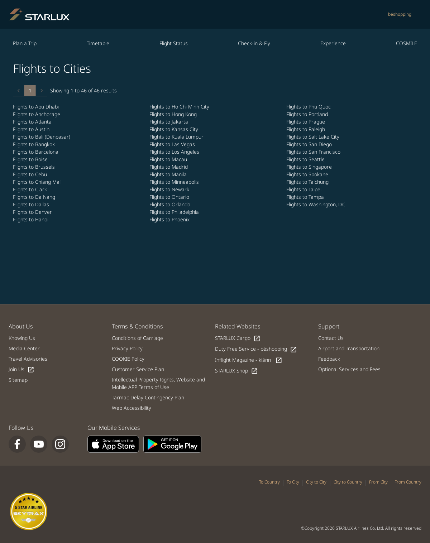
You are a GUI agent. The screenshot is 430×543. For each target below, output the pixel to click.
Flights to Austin (32, 129)
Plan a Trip (25, 43)
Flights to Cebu (30, 174)
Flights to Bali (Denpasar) (42, 136)
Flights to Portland (307, 114)
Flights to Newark (170, 189)
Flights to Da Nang (35, 196)
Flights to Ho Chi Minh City (180, 106)
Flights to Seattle (306, 159)
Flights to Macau (168, 159)
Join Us (21, 369)
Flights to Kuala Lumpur (177, 136)
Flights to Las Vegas (172, 144)
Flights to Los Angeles (175, 151)
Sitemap (18, 379)
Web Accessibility (131, 407)
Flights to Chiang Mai (37, 181)
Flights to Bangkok (34, 144)
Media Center (24, 348)
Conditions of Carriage (137, 338)
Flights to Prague (306, 121)
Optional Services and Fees (349, 369)
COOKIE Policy (128, 358)
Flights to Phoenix (170, 219)
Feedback (329, 358)
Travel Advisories (28, 358)
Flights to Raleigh (306, 129)
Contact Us (331, 338)
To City (293, 482)
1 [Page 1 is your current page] (30, 90)
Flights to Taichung (308, 181)
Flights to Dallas (32, 204)
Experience (333, 43)
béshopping (399, 14)
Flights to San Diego (309, 144)
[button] (19, 90)
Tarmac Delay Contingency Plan (148, 397)
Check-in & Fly (254, 43)
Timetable (98, 43)
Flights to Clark (30, 189)
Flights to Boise (31, 159)
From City (378, 482)
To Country (269, 482)
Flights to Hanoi (31, 219)
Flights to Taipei (304, 189)
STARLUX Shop (236, 371)
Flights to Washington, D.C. (317, 204)
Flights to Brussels (34, 166)
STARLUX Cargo (238, 338)
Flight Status (173, 43)
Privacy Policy (127, 348)
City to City (316, 482)
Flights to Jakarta (169, 121)
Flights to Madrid (169, 166)
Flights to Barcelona (36, 151)
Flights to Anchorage (37, 114)
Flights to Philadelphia (174, 211)
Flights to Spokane (308, 174)
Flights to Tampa (305, 196)
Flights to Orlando (170, 204)
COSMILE (406, 43)
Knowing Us (22, 338)
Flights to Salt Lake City (313, 136)
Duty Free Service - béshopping (256, 349)
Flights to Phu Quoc (309, 106)
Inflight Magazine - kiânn (248, 360)
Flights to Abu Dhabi (36, 106)
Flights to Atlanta (33, 121)
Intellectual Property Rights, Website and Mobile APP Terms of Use (158, 383)
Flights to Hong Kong (173, 114)
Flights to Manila (168, 174)
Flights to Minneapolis (174, 181)
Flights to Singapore (309, 166)
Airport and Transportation (348, 348)
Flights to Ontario (170, 196)
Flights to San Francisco (314, 151)
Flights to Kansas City (174, 129)
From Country (408, 482)
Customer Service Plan (138, 369)
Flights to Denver (33, 211)
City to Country (348, 482)
